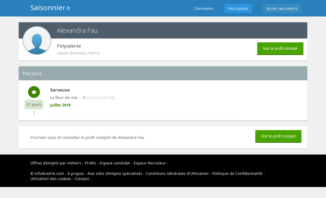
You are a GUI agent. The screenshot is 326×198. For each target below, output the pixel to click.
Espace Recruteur (150, 163)
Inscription (238, 8)
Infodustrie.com (49, 173)
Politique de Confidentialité (237, 173)
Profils (90, 163)
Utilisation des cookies (50, 178)
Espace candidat (115, 163)
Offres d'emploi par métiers (55, 163)
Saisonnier (50, 7)
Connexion (204, 8)
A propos (75, 173)
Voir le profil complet (280, 48)
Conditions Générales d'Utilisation (177, 173)
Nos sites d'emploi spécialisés (115, 173)
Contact (82, 178)
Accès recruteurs (282, 8)
